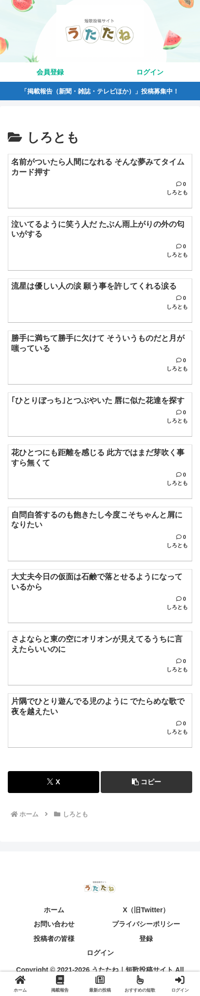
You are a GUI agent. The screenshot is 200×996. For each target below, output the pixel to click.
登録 (146, 938)
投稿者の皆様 (54, 938)
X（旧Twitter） (146, 910)
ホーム (54, 910)
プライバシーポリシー (146, 924)
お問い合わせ (54, 924)
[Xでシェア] (53, 782)
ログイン (100, 953)
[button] (146, 782)
